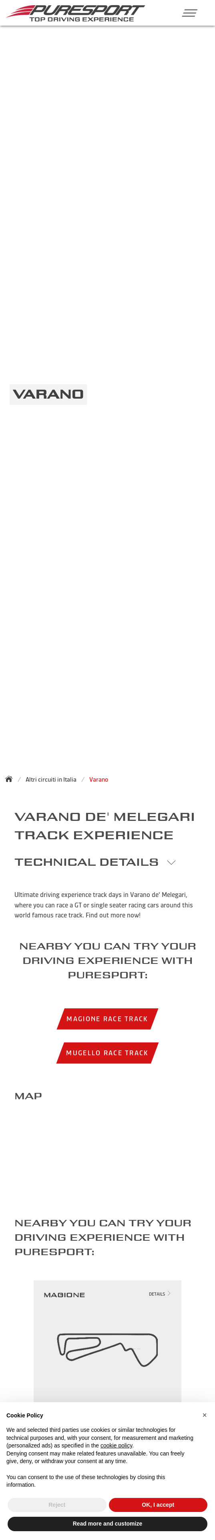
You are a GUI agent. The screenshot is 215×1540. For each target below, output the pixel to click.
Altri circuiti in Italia (51, 779)
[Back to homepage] (11, 779)
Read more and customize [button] (108, 1523)
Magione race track (107, 1018)
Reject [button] (56, 1505)
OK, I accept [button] (158, 1505)
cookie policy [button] (116, 1445)
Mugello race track (107, 1052)
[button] (186, 13)
